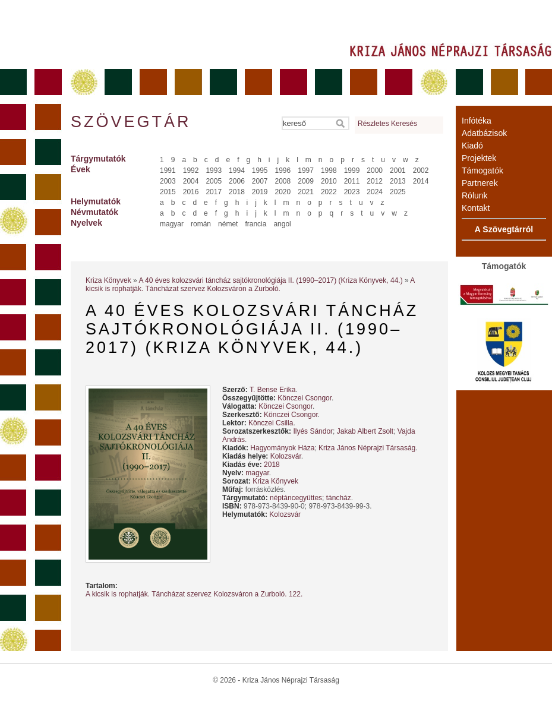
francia (255, 224)
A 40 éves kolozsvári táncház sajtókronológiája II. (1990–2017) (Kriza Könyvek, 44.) (270, 280)
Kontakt (476, 208)
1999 (352, 170)
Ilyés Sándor (313, 431)
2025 (398, 192)
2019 (260, 192)
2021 (306, 192)
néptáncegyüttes (296, 498)
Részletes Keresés (387, 123)
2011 (352, 181)
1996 (283, 170)
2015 (168, 192)
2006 (237, 181)
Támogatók (482, 170)
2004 (191, 181)
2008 (283, 181)
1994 (237, 170)
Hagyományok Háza (282, 448)
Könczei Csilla (270, 423)
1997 (306, 170)
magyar (172, 224)
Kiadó (472, 145)
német (228, 224)
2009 (306, 181)
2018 (237, 192)
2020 (283, 192)
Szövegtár (130, 122)
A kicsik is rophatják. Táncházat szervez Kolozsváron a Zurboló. (250, 284)
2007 (260, 181)
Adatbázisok (484, 133)
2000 (375, 170)
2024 (375, 192)
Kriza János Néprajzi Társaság (366, 448)
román (201, 224)
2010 (329, 181)
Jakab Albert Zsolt (365, 431)
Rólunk (475, 195)
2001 (398, 170)
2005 (214, 181)
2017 (214, 192)
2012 (375, 181)
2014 (421, 181)
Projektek (479, 158)
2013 (398, 181)
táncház (338, 498)
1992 (191, 170)
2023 (352, 192)
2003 (168, 181)
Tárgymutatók (98, 158)
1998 (329, 170)
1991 (168, 170)
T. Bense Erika (272, 390)
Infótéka (476, 120)
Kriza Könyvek (108, 280)
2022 (329, 192)
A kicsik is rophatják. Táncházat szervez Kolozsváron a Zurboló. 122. (194, 594)
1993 (214, 170)
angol (282, 224)
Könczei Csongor (304, 398)
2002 (421, 170)
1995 (260, 170)
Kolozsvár (285, 456)
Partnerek (480, 183)
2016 (191, 192)
